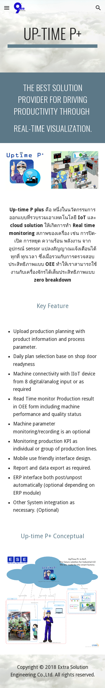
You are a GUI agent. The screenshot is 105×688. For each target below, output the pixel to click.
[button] (6, 7)
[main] (52, 36)
